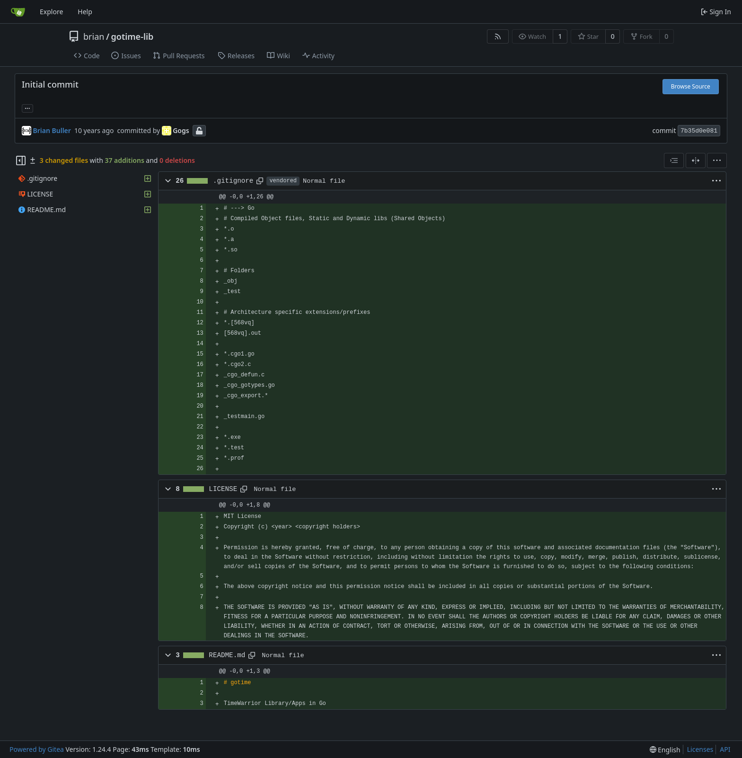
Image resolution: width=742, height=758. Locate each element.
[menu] (717, 160)
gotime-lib (132, 36)
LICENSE (223, 489)
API (725, 749)
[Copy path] (259, 180)
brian (93, 36)
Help (85, 11)
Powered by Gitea (36, 749)
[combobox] (674, 160)
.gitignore (233, 181)
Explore (51, 11)
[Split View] (696, 160)
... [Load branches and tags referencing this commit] (27, 107)
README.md (227, 655)
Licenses (700, 749)
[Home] (18, 11)
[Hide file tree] (21, 160)
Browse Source (690, 86)
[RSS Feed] (498, 36)
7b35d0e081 (698, 130)
